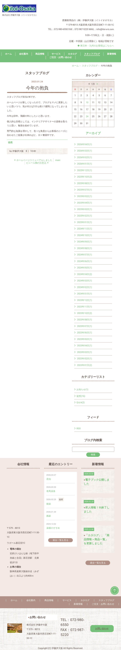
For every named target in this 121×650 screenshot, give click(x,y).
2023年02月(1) (84, 358)
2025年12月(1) (84, 170)
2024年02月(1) (84, 287)
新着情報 (111, 54)
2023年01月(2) (84, 365)
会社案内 (23, 54)
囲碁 (48, 516)
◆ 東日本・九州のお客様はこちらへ (95, 45)
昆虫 (48, 479)
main (57, 160)
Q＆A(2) (81, 402)
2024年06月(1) (84, 261)
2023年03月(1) (84, 352)
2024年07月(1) (84, 254)
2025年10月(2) (84, 176)
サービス (56, 54)
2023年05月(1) (84, 339)
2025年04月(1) (84, 202)
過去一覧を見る (60, 540)
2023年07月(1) (84, 326)
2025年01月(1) (84, 222)
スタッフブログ (92, 54)
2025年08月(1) (84, 183)
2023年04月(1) (84, 345)
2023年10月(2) (84, 313)
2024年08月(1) (84, 248)
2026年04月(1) (84, 144)
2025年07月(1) (84, 189)
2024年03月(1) (84, 280)
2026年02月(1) (84, 157)
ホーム (8, 54)
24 (87, 116)
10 (87, 102)
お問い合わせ (102, 628)
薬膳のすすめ (53, 528)
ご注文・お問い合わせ (103, 604)
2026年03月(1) (84, 150)
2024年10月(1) (84, 235)
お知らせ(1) (82, 389)
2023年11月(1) (84, 306)
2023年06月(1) (84, 332)
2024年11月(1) (84, 228)
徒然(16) (81, 396)
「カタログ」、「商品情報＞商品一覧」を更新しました (97, 539)
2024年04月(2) (84, 274)
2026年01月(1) (84, 163)
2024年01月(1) (84, 293)
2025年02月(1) (84, 215)
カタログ (72, 54)
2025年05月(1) (84, 196)
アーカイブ (93, 133)
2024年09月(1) (84, 241)
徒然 (10, 142)
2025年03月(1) (84, 209)
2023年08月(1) (84, 319)
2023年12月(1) (84, 300)
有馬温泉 (50, 491)
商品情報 (39, 54)
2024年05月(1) (84, 267)
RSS (79, 428)
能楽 (48, 504)
